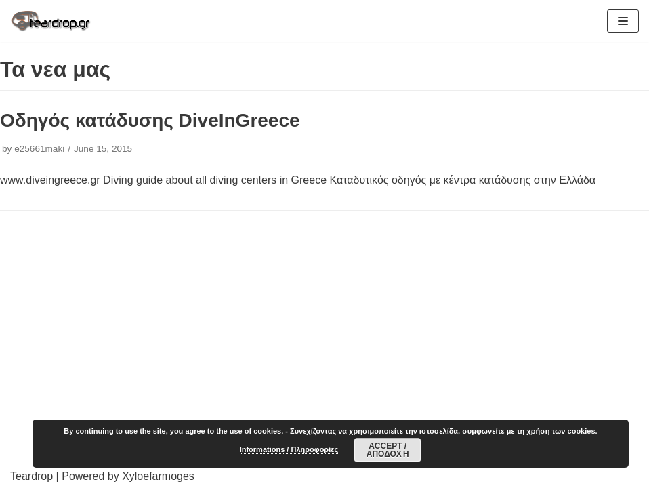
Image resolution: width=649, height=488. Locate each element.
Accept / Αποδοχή (388, 450)
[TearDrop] (50, 21)
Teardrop (31, 476)
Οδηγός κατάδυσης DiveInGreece (150, 120)
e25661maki (39, 149)
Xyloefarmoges (158, 476)
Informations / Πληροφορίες (289, 449)
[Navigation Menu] (623, 21)
